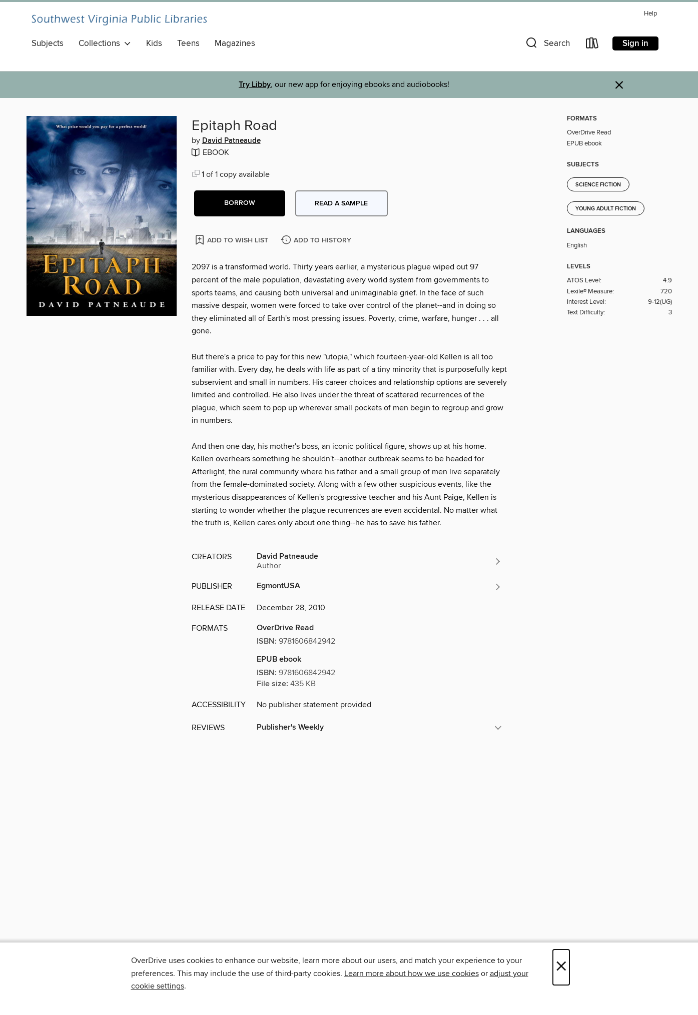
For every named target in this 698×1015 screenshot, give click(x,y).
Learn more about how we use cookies (411, 974)
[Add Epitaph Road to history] (317, 240)
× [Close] (561, 967)
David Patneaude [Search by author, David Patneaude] (231, 140)
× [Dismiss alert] (619, 85)
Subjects (48, 43)
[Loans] (592, 45)
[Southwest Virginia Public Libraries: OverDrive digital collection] (119, 19)
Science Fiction (598, 184)
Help (650, 13)
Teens (188, 43)
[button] (546, 45)
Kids (154, 43)
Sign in (635, 43)
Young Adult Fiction (605, 208)
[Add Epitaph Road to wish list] (232, 239)
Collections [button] (105, 43)
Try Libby (255, 84)
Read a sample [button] (341, 203)
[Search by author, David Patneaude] (379, 561)
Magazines (235, 43)
